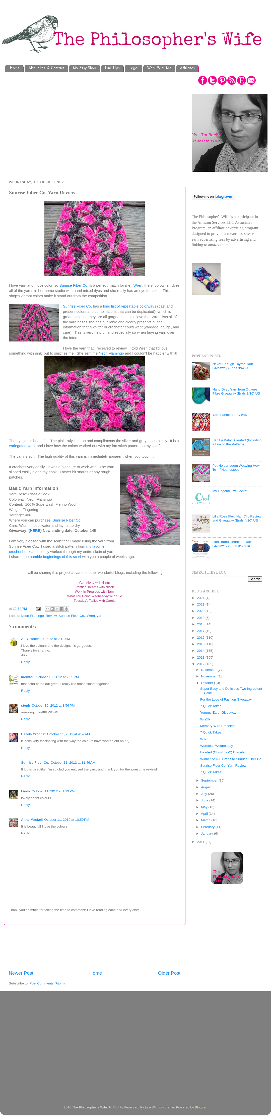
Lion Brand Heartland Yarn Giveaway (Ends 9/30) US (232, 544)
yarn (100, 616)
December (209, 670)
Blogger (200, 1107)
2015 (201, 644)
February (208, 827)
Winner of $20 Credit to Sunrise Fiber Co (230, 759)
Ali (23, 639)
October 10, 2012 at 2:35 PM (57, 677)
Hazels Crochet (33, 734)
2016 (201, 637)
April (205, 813)
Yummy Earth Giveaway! (218, 712)
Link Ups (112, 68)
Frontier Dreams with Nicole (95, 587)
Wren (137, 285)
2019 (201, 618)
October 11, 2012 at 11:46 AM (73, 762)
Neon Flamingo (111, 353)
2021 (201, 604)
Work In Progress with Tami (94, 591)
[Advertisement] (47, 123)
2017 (201, 631)
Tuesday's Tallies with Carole (95, 600)
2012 (201, 664)
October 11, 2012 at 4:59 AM (68, 734)
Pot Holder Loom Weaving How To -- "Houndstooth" (235, 467)
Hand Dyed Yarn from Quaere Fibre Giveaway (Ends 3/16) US (236, 391)
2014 (201, 651)
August (207, 787)
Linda (25, 791)
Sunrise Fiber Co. (74, 285)
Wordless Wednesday (216, 746)
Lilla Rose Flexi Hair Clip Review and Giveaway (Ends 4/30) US (236, 518)
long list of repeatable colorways (129, 306)
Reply (25, 662)
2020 (201, 611)
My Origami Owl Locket (229, 491)
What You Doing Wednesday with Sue (94, 596)
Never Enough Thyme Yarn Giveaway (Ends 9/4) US (232, 366)
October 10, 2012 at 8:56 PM (53, 705)
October (207, 683)
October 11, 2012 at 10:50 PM (66, 820)
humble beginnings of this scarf (56, 557)
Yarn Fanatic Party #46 (229, 415)
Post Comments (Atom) (47, 983)
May (204, 807)
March (206, 820)
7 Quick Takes (211, 706)
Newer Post (21, 973)
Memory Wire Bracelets (217, 726)
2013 (201, 657)
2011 (201, 842)
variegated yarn (22, 446)
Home (15, 68)
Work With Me (159, 68)
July (204, 794)
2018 (201, 624)
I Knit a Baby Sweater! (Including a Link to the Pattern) (236, 442)
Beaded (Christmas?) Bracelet (223, 752)
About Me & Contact (46, 68)
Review (51, 616)
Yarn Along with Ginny (95, 582)
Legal (133, 68)
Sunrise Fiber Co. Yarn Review (223, 765)
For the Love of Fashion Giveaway (226, 699)
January (207, 833)
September (210, 780)
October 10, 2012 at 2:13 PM (48, 639)
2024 (201, 598)
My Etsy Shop (84, 68)
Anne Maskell (32, 820)
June (205, 800)
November (209, 676)
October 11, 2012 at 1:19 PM (53, 791)
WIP (203, 739)
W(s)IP (205, 719)
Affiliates (187, 68)
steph (25, 705)
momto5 (27, 677)
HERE (35, 531)
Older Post (169, 973)
